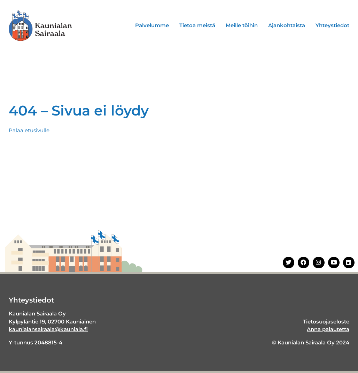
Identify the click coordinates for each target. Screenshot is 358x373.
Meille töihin (242, 25)
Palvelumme (152, 25)
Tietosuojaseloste (326, 321)
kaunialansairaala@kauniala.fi (48, 329)
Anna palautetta (328, 329)
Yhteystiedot (332, 25)
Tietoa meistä (197, 25)
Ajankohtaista (286, 25)
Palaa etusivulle (29, 130)
